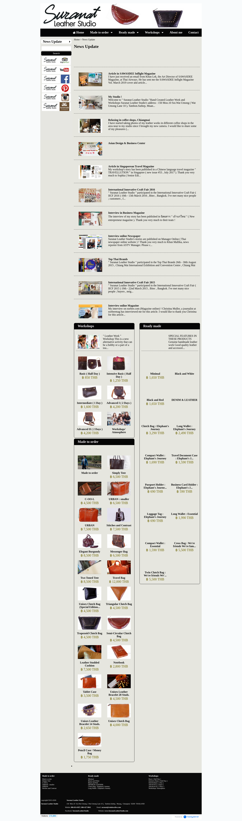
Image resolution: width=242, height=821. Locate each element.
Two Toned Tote (89, 577)
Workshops (86, 326)
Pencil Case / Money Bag (89, 752)
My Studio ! (115, 96)
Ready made (152, 326)
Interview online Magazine (123, 305)
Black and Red (155, 399)
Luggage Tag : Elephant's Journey (155, 515)
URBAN (89, 525)
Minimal (155, 373)
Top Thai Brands (118, 259)
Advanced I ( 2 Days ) (119, 403)
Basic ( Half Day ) (89, 373)
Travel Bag (119, 577)
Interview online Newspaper (124, 236)
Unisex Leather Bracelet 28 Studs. (119, 693)
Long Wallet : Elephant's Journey (184, 428)
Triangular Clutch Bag (119, 604)
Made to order (88, 442)
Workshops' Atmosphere (119, 431)
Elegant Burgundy (89, 551)
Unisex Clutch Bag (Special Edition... (89, 605)
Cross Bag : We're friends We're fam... (184, 545)
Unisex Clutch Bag (119, 721)
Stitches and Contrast (119, 525)
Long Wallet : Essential (184, 513)
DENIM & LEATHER (184, 399)
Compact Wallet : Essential (155, 545)
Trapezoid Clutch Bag (89, 633)
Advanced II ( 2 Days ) (90, 429)
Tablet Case (89, 691)
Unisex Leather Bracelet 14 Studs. (89, 722)
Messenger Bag (119, 551)
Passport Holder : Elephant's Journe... (155, 486)
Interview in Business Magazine (126, 212)
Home (77, 39)
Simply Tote (119, 472)
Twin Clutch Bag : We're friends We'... (155, 574)
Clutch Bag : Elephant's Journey (155, 428)
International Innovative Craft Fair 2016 (131, 189)
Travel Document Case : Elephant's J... (184, 457)
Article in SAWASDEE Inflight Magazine (131, 73)
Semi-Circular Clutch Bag (119, 635)
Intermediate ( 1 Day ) (89, 403)
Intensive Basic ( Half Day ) (119, 375)
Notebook (119, 662)
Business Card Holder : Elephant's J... (184, 486)
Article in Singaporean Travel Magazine (131, 166)
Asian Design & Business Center (126, 143)
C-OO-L (89, 499)
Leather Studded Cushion (89, 664)
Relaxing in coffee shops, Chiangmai (129, 120)
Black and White (184, 373)
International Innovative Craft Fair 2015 (131, 282)
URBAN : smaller (119, 499)
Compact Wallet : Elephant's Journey (155, 457)
